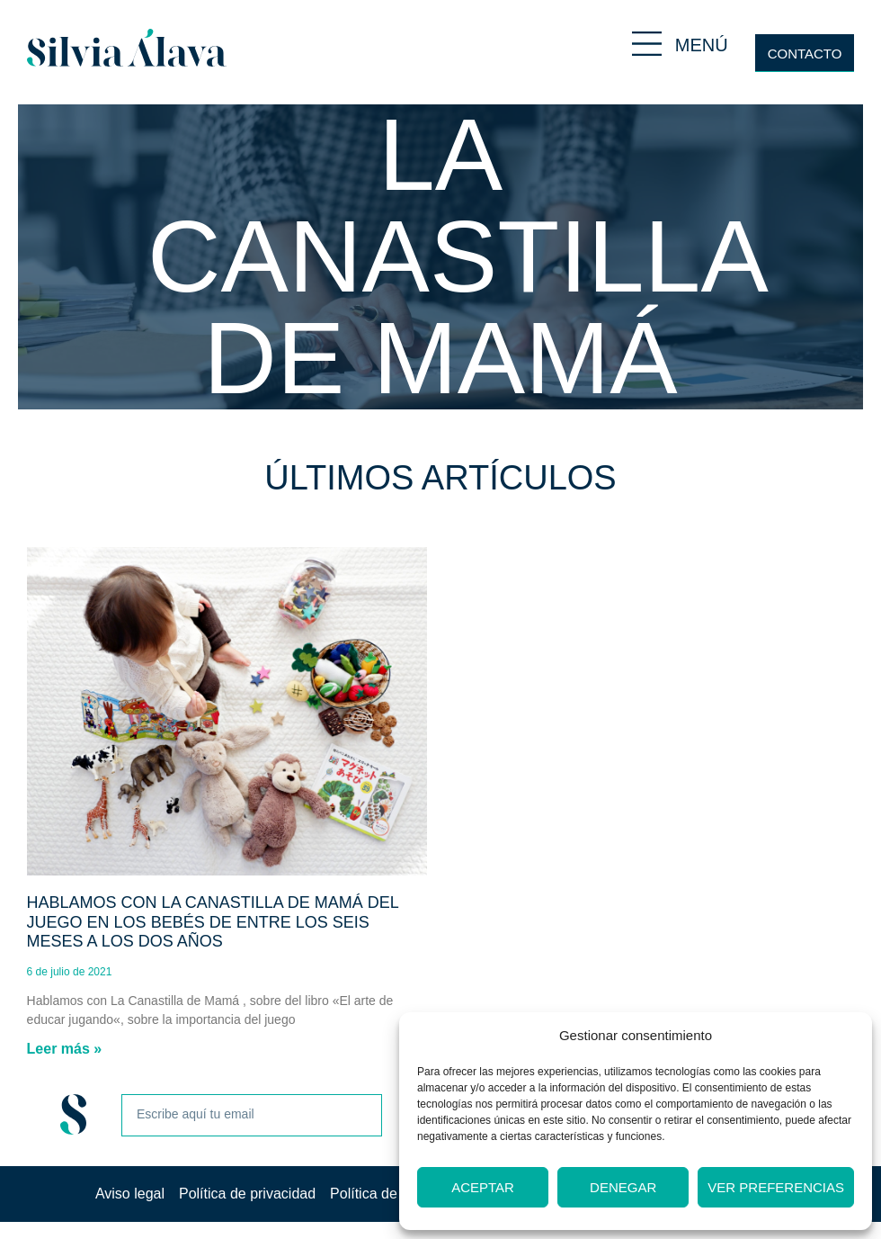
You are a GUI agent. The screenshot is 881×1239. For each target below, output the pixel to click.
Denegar (623, 1187)
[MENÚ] (647, 43)
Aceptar (482, 1187)
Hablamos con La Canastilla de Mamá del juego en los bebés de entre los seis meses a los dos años (212, 921)
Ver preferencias (775, 1187)
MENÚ (701, 45)
